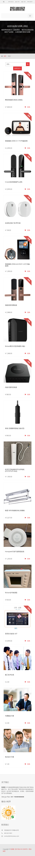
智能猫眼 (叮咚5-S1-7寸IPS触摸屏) (16, 141)
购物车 (30, 1)
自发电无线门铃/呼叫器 (13, 223)
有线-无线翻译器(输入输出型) (14, 428)
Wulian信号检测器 (11, 593)
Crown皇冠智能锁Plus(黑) (13, 182)
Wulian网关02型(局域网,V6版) (15, 346)
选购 (27, 312)
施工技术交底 (9, 675)
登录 (18, 1)
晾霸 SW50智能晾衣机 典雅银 (15, 510)
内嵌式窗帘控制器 (11, 387)
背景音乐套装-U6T (11, 634)
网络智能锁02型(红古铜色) (14, 100)
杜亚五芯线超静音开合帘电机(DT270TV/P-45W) (14, 470)
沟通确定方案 (9, 716)
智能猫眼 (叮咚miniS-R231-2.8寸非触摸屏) (17, 265)
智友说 (11, 1)
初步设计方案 (9, 757)
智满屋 (12, 849)
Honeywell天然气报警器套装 (14, 551)
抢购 (27, 107)
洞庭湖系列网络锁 (11, 305)
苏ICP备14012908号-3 (21, 849)
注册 (23, 1)
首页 (5, 56)
